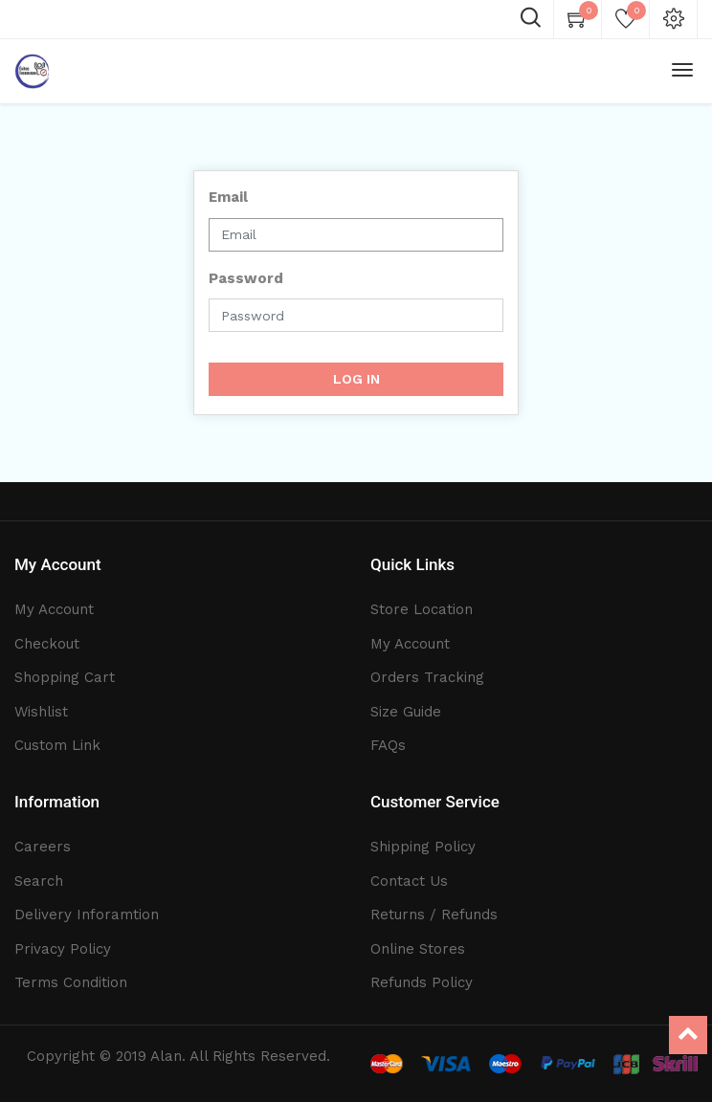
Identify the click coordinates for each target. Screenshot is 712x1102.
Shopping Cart (64, 677)
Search (38, 881)
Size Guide (405, 711)
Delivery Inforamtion (86, 914)
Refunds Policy (421, 982)
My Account (54, 609)
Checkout (46, 643)
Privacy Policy (62, 949)
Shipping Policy (423, 846)
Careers (42, 846)
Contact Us (409, 881)
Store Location (421, 609)
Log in (356, 378)
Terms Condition (70, 982)
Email (228, 197)
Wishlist (41, 711)
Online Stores (417, 949)
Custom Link (57, 745)
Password (246, 278)
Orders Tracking (427, 677)
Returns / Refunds (434, 914)
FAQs (388, 745)
